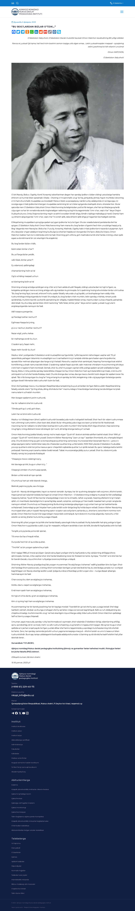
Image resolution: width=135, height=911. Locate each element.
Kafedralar (15, 754)
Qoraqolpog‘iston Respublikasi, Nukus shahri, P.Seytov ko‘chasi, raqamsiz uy (46, 704)
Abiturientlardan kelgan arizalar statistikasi (27, 830)
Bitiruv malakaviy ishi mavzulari (23, 884)
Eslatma (14, 785)
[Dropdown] (12, 3)
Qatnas (14, 857)
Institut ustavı (16, 731)
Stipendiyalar (16, 866)
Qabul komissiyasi (18, 812)
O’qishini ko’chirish (18, 889)
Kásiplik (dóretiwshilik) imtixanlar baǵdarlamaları (29, 821)
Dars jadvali (15, 848)
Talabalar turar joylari (19, 875)
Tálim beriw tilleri (17, 893)
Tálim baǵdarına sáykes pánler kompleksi (27, 817)
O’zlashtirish (16, 852)
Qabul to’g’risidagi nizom (21, 794)
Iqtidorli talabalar (17, 861)
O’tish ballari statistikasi (20, 826)
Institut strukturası (18, 726)
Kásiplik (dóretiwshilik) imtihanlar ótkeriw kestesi (30, 789)
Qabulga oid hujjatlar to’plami (23, 803)
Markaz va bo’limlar (18, 758)
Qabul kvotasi (16, 798)
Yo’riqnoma (15, 843)
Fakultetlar (15, 749)
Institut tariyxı (16, 735)
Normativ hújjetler (18, 871)
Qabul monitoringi (18, 807)
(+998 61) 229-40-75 (22, 686)
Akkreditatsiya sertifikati (20, 740)
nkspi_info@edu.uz (22, 695)
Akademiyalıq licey (18, 772)
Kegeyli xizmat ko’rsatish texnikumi (25, 763)
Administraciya (17, 744)
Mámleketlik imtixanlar (20, 880)
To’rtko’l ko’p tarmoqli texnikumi (24, 767)
